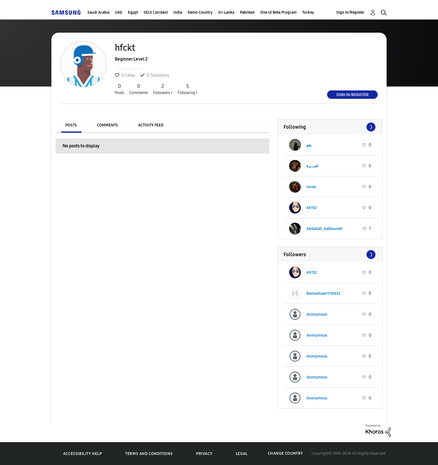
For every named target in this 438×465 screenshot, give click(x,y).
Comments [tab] (107, 125)
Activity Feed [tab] (150, 125)
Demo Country (200, 12)
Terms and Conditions (149, 453)
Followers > (162, 89)
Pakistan (247, 12)
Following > (187, 89)
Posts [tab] (71, 125)
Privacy (204, 453)
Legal (242, 453)
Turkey (308, 12)
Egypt (133, 12)
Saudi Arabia (98, 12)
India (177, 12)
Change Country (285, 453)
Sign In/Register (350, 12)
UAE (118, 12)
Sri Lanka (226, 12)
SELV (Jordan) (156, 12)
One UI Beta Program (278, 12)
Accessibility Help (82, 453)
